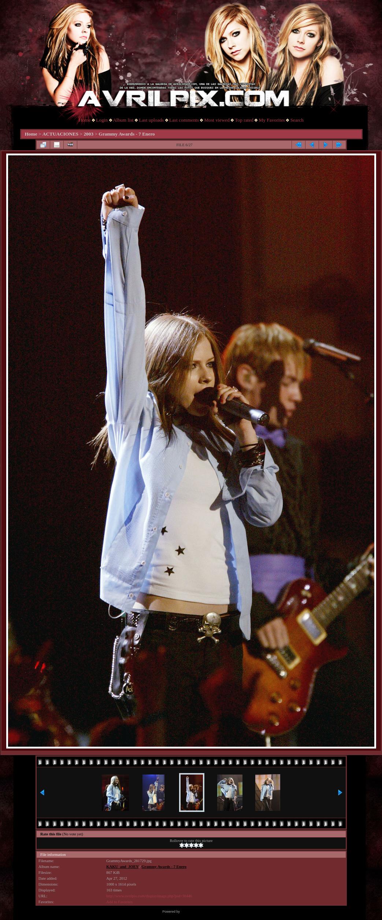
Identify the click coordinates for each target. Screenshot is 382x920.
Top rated (244, 120)
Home (85, 120)
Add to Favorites (119, 902)
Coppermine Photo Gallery (200, 911)
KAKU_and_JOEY (122, 867)
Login (102, 120)
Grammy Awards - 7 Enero (127, 134)
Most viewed (217, 120)
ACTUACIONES (60, 134)
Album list (123, 120)
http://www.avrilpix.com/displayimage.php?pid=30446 (149, 896)
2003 (88, 134)
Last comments (184, 120)
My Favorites (272, 120)
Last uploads (151, 120)
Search (297, 120)
